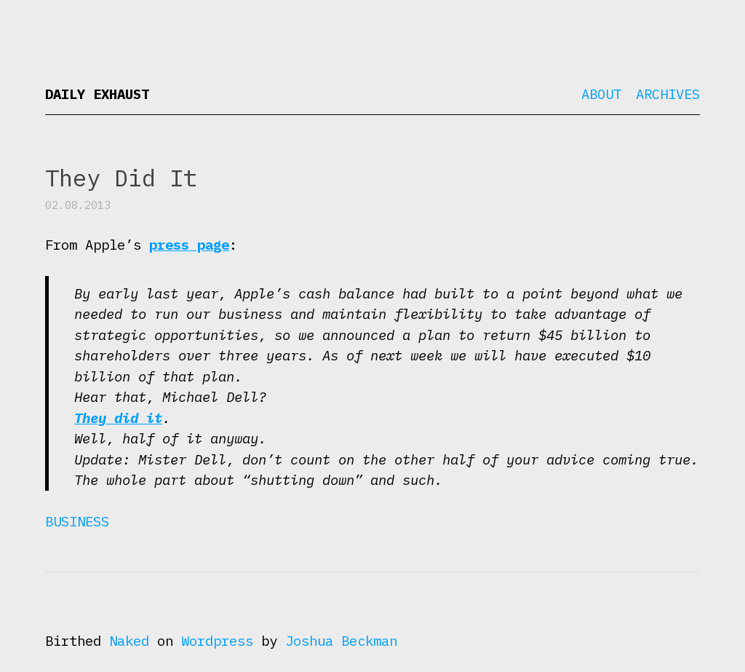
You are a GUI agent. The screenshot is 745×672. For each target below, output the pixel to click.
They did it (118, 418)
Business (77, 521)
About (601, 94)
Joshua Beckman (341, 640)
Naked (129, 640)
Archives (668, 94)
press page (189, 244)
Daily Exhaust (97, 94)
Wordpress (217, 640)
